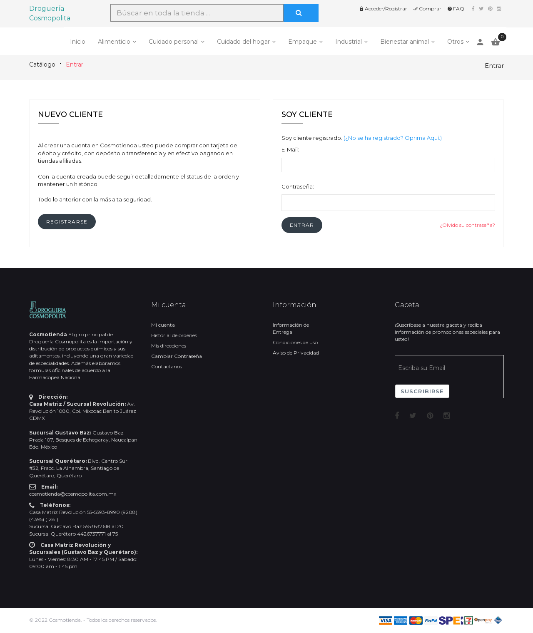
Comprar (427, 8)
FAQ (455, 8)
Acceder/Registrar (383, 8)
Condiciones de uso (295, 342)
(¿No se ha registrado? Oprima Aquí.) (393, 137)
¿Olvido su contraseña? (467, 225)
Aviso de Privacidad (296, 353)
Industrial (348, 41)
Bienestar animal (404, 41)
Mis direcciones (168, 346)
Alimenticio (114, 41)
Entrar (74, 64)
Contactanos (166, 366)
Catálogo (42, 64)
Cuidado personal (174, 41)
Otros (455, 41)
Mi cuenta (163, 325)
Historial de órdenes (174, 335)
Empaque (302, 41)
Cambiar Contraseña (176, 356)
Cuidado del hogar (243, 41)
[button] (301, 225)
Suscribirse (422, 391)
